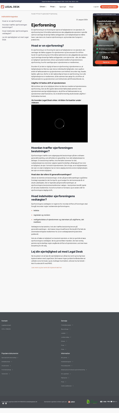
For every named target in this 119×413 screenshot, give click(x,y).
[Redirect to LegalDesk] (71, 402)
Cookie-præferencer (66, 386)
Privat (52, 7)
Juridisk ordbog (65, 337)
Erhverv (42, 7)
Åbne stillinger (64, 329)
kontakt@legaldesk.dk (31, 401)
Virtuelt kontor (5, 365)
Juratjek (63, 333)
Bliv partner (64, 357)
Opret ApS (62, 7)
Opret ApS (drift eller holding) (9, 357)
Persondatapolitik (65, 365)
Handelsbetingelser (66, 361)
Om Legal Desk (65, 373)
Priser (71, 7)
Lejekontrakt (45, 14)
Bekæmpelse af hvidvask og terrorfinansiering (73, 369)
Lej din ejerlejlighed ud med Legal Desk (15, 38)
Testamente (5, 373)
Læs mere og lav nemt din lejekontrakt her (46, 267)
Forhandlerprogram (66, 325)
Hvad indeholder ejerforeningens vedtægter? (15, 32)
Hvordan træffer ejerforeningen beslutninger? (14, 26)
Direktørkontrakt (6, 361)
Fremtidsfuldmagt (6, 369)
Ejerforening (54, 14)
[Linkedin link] (6, 403)
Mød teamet (64, 377)
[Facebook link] (3, 403)
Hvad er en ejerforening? (12, 21)
